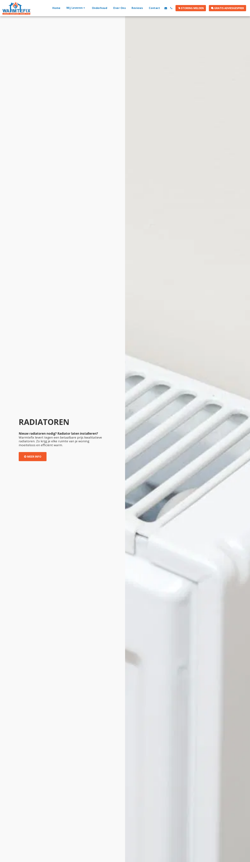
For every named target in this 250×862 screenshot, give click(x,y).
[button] (76, 8)
